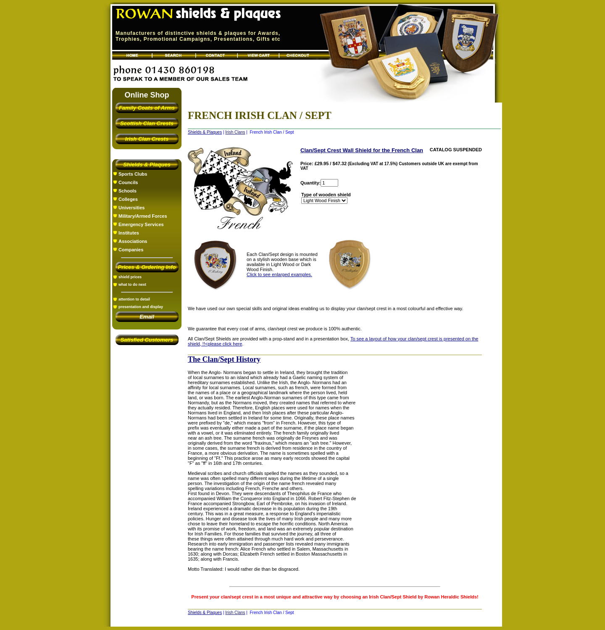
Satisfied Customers (147, 340)
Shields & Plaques (147, 164)
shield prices (130, 277)
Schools (127, 190)
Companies (130, 249)
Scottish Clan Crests (147, 123)
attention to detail (134, 299)
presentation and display (140, 307)
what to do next (132, 284)
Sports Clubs (132, 174)
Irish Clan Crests (146, 139)
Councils (128, 182)
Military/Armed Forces (142, 216)
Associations (132, 241)
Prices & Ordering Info (147, 267)
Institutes (128, 232)
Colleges (128, 199)
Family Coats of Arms (147, 108)
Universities (131, 207)
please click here (225, 343)
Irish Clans (235, 132)
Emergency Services (141, 224)
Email (146, 317)
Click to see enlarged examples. (279, 274)
